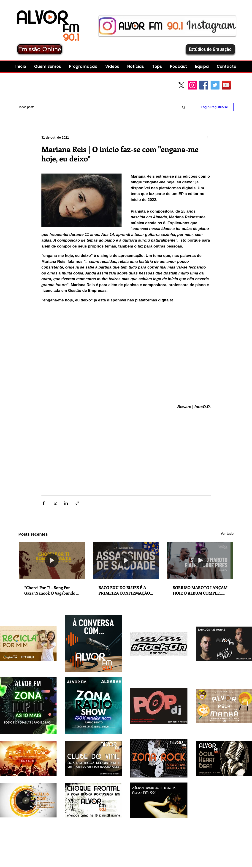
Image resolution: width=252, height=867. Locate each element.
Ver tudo (227, 533)
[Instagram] (192, 85)
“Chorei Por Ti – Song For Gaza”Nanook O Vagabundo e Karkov (51, 590)
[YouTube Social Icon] (226, 85)
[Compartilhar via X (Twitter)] (55, 503)
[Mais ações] (208, 137)
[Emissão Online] (39, 49)
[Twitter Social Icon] (215, 85)
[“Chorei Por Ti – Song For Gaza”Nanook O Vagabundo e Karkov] (52, 560)
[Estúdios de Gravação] (210, 49)
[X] (181, 85)
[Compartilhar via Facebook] (43, 503)
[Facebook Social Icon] (203, 85)
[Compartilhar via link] (77, 503)
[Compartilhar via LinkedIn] (66, 503)
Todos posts (26, 107)
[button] (179, 66)
